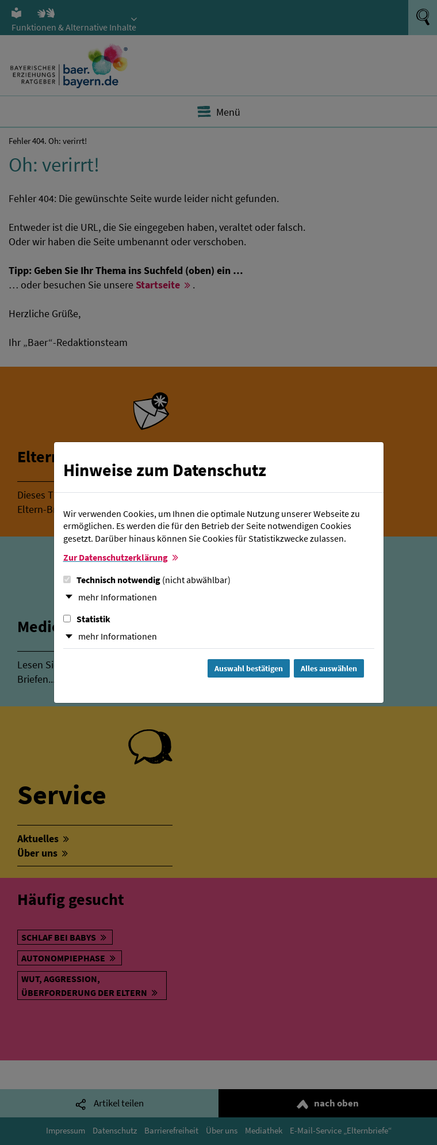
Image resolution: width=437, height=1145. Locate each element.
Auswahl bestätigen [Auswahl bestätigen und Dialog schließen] (248, 668)
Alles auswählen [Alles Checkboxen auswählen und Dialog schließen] (329, 668)
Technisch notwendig (147, 579)
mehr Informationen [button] (117, 597)
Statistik (86, 619)
